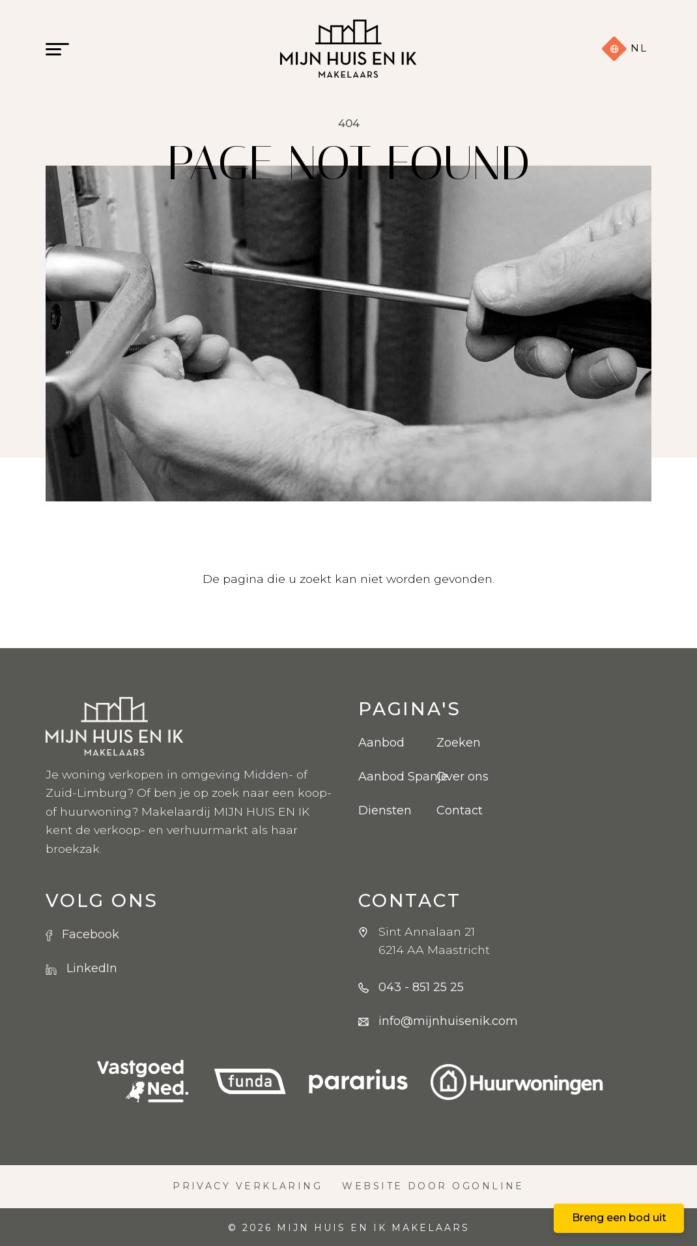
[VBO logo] (143, 1082)
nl (624, 49)
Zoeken (458, 742)
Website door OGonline (433, 1186)
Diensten (385, 810)
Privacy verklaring (247, 1186)
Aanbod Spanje (387, 776)
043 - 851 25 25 (421, 987)
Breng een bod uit (619, 1217)
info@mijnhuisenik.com (448, 1021)
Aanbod (381, 742)
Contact (459, 810)
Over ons (462, 776)
